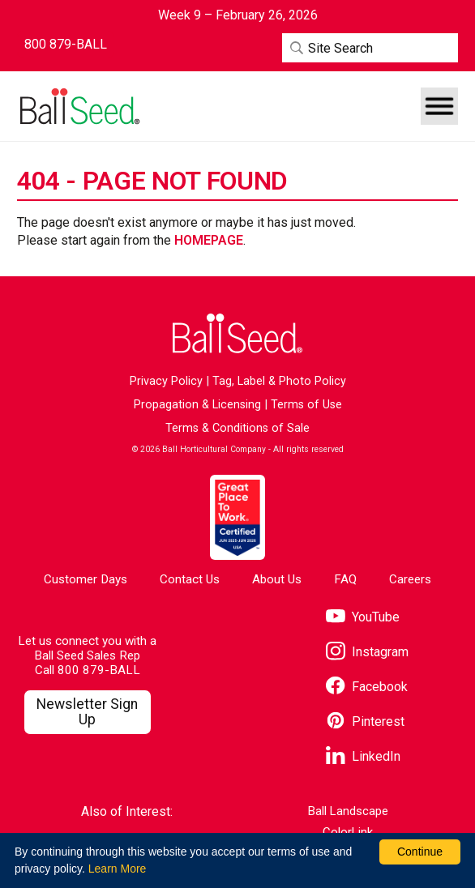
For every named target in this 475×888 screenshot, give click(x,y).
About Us (277, 579)
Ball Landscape (348, 811)
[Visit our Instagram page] (367, 652)
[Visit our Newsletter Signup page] (88, 712)
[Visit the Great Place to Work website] (237, 517)
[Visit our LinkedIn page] (363, 757)
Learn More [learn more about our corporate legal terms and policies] (117, 868)
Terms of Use (306, 405)
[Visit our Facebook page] (367, 687)
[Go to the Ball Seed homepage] (78, 106)
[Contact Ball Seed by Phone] (65, 44)
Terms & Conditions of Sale (237, 428)
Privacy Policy (166, 381)
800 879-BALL (99, 670)
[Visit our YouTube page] (363, 618)
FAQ (345, 579)
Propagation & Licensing (197, 405)
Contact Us (190, 579)
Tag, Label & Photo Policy (279, 381)
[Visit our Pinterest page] (365, 722)
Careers (410, 579)
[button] (439, 106)
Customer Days (85, 579)
